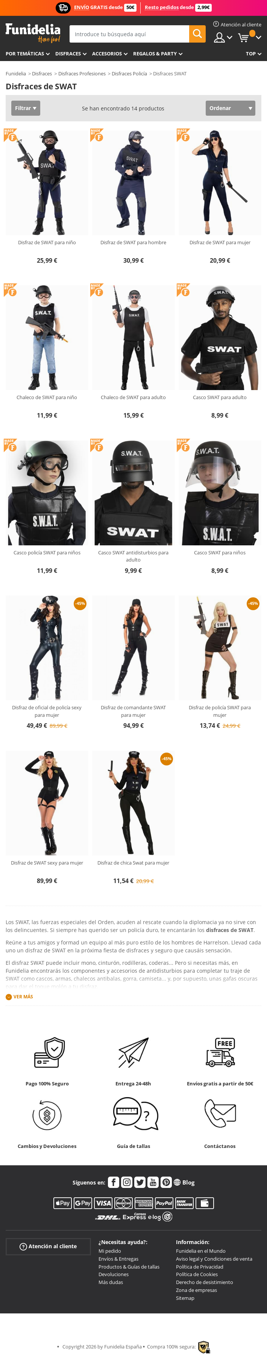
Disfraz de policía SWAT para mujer (220, 711)
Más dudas (111, 1282)
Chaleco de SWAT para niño (47, 397)
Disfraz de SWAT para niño (47, 242)
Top (251, 53)
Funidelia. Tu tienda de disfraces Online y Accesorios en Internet (33, 33)
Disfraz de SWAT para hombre (133, 242)
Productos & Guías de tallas (129, 1266)
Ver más (23, 996)
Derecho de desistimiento (204, 1282)
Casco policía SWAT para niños (47, 552)
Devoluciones (114, 1274)
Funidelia (16, 73)
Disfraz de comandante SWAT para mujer (133, 711)
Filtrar (23, 108)
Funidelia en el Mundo (201, 1250)
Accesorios (107, 53)
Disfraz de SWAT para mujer (220, 242)
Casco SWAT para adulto (220, 397)
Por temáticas (25, 53)
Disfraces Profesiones (82, 73)
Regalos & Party (155, 53)
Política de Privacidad (199, 1266)
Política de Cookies (197, 1274)
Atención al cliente (48, 1246)
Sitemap (185, 1298)
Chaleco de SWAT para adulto (133, 397)
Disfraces (68, 53)
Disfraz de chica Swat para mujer (133, 862)
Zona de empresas (196, 1290)
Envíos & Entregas (118, 1258)
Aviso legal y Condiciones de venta (214, 1258)
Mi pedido (110, 1250)
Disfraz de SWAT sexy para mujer (47, 862)
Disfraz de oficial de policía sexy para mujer (47, 711)
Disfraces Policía (129, 73)
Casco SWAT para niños (220, 552)
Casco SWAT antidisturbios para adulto (133, 556)
